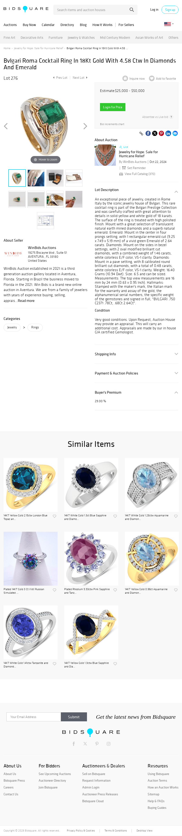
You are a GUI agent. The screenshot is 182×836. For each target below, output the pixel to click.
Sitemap (153, 794)
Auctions (10, 24)
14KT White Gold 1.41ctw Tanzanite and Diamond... (26, 664)
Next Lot (80, 78)
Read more (26, 300)
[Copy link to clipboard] (141, 134)
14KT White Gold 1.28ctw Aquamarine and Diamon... (146, 517)
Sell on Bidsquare (93, 774)
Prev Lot (59, 78)
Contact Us (11, 794)
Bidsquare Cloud (93, 801)
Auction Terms (157, 780)
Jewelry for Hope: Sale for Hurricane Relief (38, 48)
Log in (154, 9)
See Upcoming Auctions (55, 774)
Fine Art (9, 37)
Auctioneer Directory (52, 780)
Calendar (48, 24)
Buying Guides (157, 808)
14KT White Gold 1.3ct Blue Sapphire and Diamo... (85, 517)
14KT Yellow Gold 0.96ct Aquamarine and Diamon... (146, 591)
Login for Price (112, 107)
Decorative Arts (32, 37)
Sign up (170, 10)
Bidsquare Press (14, 780)
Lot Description (107, 189)
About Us (10, 774)
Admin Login (90, 787)
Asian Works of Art (149, 37)
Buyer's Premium (108, 392)
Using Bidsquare (158, 774)
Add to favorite (166, 79)
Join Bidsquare (48, 787)
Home (7, 48)
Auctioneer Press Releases (100, 794)
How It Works (102, 24)
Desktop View (144, 830)
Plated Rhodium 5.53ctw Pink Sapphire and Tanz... (87, 591)
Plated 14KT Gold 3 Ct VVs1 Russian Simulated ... (24, 591)
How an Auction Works (163, 787)
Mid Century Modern (115, 37)
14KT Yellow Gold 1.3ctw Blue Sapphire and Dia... (86, 664)
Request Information (96, 780)
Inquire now (137, 79)
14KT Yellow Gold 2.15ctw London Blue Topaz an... (25, 517)
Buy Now (29, 24)
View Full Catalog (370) (136, 174)
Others (173, 37)
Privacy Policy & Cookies (81, 830)
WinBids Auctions (42, 247)
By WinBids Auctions (132, 162)
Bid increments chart (112, 124)
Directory (67, 24)
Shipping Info (105, 354)
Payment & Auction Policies (116, 373)
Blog (83, 24)
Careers (9, 787)
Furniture (56, 37)
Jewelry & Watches (81, 37)
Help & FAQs (156, 801)
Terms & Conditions (116, 830)
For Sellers (126, 24)
